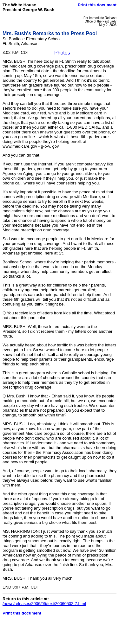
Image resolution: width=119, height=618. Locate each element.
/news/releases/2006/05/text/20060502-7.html (44, 603)
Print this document (97, 5)
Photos (62, 52)
